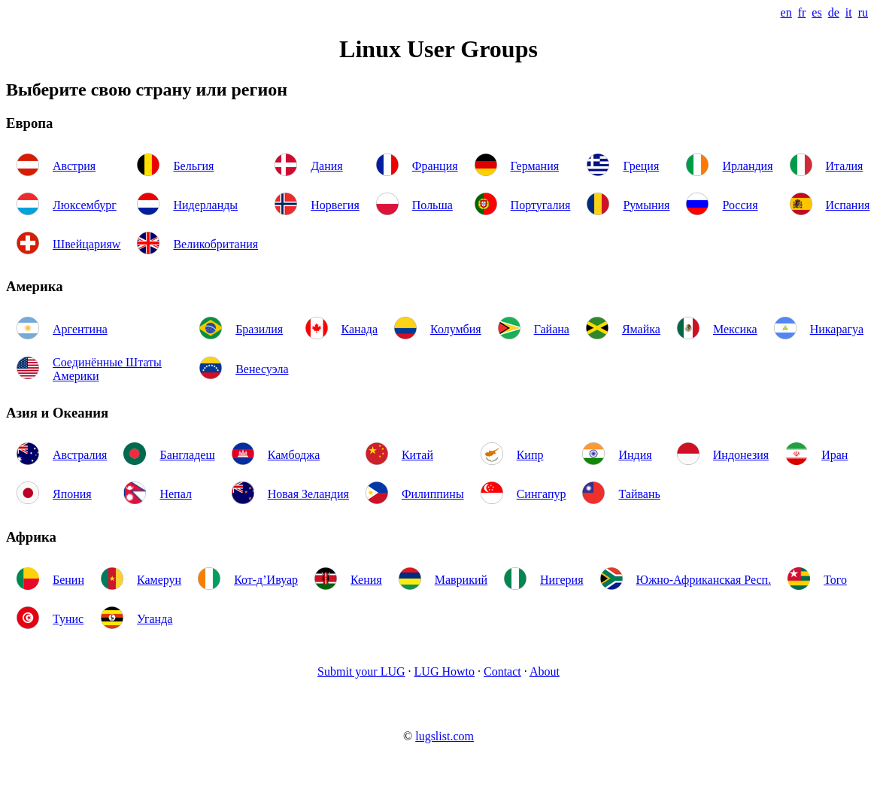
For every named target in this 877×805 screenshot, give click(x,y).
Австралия (80, 454)
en (786, 12)
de (833, 12)
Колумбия (455, 329)
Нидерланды (205, 205)
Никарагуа (836, 329)
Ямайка (641, 329)
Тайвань (639, 494)
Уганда (154, 618)
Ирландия (747, 165)
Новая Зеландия (308, 494)
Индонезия (741, 454)
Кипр (530, 454)
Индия (634, 454)
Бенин (68, 579)
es (816, 12)
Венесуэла (261, 369)
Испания (848, 205)
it (848, 12)
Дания (327, 165)
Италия (844, 165)
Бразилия (259, 329)
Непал (175, 494)
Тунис (68, 618)
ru (863, 12)
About (545, 671)
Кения (366, 579)
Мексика (735, 329)
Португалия (541, 205)
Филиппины (433, 494)
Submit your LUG (361, 671)
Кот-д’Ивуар (266, 579)
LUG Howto (444, 671)
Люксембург (85, 205)
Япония (72, 494)
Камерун (159, 579)
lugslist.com (444, 736)
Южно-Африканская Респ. (704, 579)
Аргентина (80, 329)
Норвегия (335, 205)
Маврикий (461, 579)
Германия (535, 165)
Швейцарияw (86, 244)
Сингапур (541, 494)
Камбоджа (294, 454)
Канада (359, 329)
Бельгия (193, 165)
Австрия (74, 165)
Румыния (646, 205)
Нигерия (562, 579)
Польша (432, 205)
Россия (739, 205)
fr (802, 12)
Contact (502, 671)
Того (835, 579)
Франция (435, 165)
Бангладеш (186, 454)
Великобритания (215, 244)
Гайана (551, 329)
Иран (834, 454)
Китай (417, 454)
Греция (641, 165)
